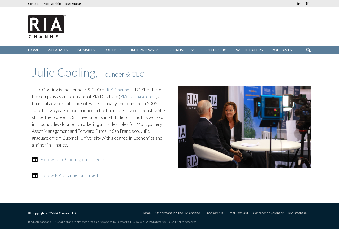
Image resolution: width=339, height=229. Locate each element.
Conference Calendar (268, 213)
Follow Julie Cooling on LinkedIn (72, 159)
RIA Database (74, 3)
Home (33, 50)
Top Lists (113, 50)
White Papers (249, 50)
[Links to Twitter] (307, 3)
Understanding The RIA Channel (178, 213)
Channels (182, 50)
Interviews (144, 50)
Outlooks (217, 50)
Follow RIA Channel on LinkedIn (71, 175)
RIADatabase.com (137, 96)
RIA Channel (119, 90)
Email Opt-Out (238, 213)
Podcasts (281, 50)
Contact (33, 3)
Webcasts (58, 50)
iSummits (86, 50)
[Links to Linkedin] (298, 3)
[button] (308, 50)
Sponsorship (52, 3)
